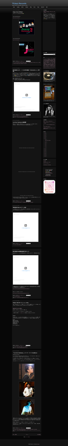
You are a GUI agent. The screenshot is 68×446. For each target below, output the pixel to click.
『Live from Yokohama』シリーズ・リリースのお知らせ (25, 352)
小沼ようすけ (37, 62)
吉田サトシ (48, 65)
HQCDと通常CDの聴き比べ (47, 126)
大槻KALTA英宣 (16, 63)
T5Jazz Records (19, 3)
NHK (17, 346)
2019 (45, 149)
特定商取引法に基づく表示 (47, 162)
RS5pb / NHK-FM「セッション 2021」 (21, 302)
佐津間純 (29, 62)
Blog (15, 244)
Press (17, 429)
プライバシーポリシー (46, 163)
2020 (45, 148)
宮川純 (21, 62)
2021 (45, 138)
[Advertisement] (49, 36)
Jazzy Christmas (17, 62)
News (16, 346)
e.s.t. (51, 68)
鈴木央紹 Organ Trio (26, 397)
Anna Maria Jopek (52, 66)
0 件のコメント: (22, 61)
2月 (45, 146)
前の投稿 (39, 434)
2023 (45, 136)
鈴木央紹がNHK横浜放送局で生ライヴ (21, 251)
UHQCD (45, 64)
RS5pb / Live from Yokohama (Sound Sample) (28, 195)
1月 (45, 147)
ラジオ (24, 346)
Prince (50, 67)
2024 (45, 135)
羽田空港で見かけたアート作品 (19, 207)
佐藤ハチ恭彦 (33, 62)
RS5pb (16, 202)
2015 (45, 154)
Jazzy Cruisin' (53, 63)
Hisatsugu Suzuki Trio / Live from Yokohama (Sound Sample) (28, 171)
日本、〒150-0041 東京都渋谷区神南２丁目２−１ (21, 347)
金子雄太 (23, 62)
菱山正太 (19, 63)
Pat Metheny (48, 67)
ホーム (27, 434)
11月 (45, 141)
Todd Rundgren (49, 68)
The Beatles (46, 68)
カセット (53, 68)
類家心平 (22, 63)
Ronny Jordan (52, 67)
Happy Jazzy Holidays (18, 11)
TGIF (46, 66)
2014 (45, 155)
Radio (19, 346)
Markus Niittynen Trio (47, 62)
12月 (45, 139)
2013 (45, 156)
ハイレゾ (45, 59)
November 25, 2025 (47, 175)
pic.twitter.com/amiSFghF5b (48, 173)
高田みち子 (26, 62)
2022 (45, 137)
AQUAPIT (52, 60)
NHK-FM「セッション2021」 (17, 308)
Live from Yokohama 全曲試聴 (19, 122)
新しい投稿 (15, 434)
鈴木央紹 (25, 63)
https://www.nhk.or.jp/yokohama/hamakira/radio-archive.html (21, 293)
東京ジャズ (45, 65)
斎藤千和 (47, 64)
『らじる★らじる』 (22, 312)
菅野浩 (26, 202)
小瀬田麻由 (51, 65)
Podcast (44, 66)
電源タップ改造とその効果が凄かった (48, 121)
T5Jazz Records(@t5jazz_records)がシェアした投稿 (25, 240)
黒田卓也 (48, 66)
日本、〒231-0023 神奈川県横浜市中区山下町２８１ (21, 297)
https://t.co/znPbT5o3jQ (48, 172)
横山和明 (54, 65)
